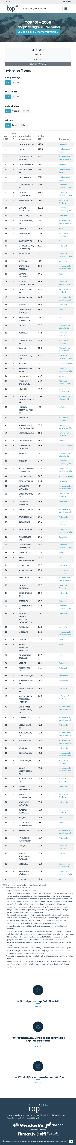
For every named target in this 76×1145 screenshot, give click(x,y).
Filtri (38, 54)
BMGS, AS (23, 453)
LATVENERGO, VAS (26, 144)
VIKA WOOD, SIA (25, 297)
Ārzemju (26, 111)
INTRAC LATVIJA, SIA (25, 734)
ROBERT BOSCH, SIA (25, 669)
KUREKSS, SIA (24, 717)
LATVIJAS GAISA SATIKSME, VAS (25, 546)
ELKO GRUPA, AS (25, 241)
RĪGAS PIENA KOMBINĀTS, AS (25, 319)
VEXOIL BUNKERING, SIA (25, 796)
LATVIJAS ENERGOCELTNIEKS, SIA (26, 399)
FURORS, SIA (23, 627)
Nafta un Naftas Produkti (65, 202)
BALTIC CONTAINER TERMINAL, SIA (26, 470)
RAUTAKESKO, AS (25, 517)
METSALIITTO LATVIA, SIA (24, 488)
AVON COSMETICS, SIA (26, 690)
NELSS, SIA (23, 389)
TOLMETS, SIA (24, 565)
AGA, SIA (22, 817)
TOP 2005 (13, 136)
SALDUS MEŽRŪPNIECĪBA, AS (25, 771)
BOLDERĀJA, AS (25, 740)
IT (59, 241)
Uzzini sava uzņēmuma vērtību (38, 32)
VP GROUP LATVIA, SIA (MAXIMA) (26, 247)
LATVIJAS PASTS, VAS (25, 357)
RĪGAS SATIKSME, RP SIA (25, 370)
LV (6, 2)
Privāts (15, 125)
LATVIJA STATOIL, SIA (25, 291)
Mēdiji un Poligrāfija (63, 780)
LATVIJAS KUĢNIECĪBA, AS (25, 194)
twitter (67, 1)
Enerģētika (63, 144)
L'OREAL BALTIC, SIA (25, 727)
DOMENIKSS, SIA (25, 476)
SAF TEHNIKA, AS (25, 440)
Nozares (38, 59)
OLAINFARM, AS (25, 760)
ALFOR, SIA (23, 261)
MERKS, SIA (23, 864)
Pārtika (61, 317)
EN (9, 2)
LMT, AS (22, 149)
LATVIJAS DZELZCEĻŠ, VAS (25, 209)
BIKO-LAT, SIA (24, 830)
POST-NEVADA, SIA (26, 675)
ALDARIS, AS (23, 333)
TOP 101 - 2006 (38, 50)
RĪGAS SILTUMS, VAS (25, 539)
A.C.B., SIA (22, 348)
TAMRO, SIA (23, 417)
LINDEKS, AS (23, 632)
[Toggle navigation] (65, 8)
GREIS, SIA (23, 845)
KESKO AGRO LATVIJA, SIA (24, 804)
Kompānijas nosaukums (25, 137)
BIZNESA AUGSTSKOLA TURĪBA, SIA (24, 856)
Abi (7, 82)
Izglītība (62, 853)
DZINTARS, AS (24, 639)
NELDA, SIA (23, 748)
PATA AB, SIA (24, 577)
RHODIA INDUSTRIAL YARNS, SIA (23, 647)
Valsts (24, 125)
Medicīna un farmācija (63, 235)
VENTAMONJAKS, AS (25, 607)
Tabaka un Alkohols (63, 334)
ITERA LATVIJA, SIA (26, 481)
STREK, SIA (23, 461)
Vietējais (16, 111)
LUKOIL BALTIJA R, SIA (26, 495)
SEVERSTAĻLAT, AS (26, 552)
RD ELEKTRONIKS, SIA (25, 595)
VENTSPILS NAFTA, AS (26, 186)
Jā (13, 82)
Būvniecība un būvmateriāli (64, 326)
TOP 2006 (5, 137)
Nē (18, 82)
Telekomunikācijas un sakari (66, 150)
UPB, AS (22, 325)
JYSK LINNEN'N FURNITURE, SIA (25, 840)
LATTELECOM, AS (25, 177)
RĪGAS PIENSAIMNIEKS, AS (26, 559)
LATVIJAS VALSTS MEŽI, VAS (25, 158)
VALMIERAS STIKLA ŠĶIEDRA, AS (26, 311)
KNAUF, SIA (23, 228)
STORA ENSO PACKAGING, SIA (25, 824)
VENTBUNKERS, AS (26, 200)
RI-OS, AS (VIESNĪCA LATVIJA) (26, 283)
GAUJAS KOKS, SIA (26, 509)
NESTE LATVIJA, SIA (26, 433)
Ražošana (62, 228)
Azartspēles (63, 261)
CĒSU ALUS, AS (24, 522)
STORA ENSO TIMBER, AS (24, 268)
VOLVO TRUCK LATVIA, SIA (24, 447)
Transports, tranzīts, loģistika (65, 186)
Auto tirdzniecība (66, 363)
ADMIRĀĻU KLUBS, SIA (26, 682)
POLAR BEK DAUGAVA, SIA (24, 383)
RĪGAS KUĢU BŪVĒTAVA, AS (24, 873)
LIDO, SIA (22, 879)
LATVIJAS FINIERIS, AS (26, 222)
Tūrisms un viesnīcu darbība (65, 283)
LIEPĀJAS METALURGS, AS (25, 275)
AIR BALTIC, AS (24, 253)
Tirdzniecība (63, 216)
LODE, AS (22, 663)
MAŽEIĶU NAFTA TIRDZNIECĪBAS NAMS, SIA (25, 699)
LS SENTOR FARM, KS (26, 342)
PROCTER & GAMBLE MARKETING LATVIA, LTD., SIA (25, 618)
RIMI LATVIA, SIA (25, 215)
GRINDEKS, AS (24, 233)
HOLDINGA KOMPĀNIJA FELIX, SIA (26, 410)
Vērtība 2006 (40, 137)
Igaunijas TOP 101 (38, 64)
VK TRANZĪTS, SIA (25, 529)
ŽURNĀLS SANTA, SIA (25, 780)
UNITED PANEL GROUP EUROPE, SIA (25, 710)
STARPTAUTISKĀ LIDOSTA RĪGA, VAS (26, 427)
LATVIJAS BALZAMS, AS (24, 587)
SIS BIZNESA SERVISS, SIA (23, 503)
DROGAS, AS (24, 304)
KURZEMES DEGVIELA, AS (24, 811)
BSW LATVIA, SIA (25, 753)
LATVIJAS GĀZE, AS (26, 164)
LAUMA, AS (23, 376)
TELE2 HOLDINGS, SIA (25, 171)
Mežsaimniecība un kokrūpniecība (65, 158)
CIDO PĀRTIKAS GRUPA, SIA (25, 657)
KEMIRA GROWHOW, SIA (25, 788)
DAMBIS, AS (23, 601)
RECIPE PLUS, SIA (25, 570)
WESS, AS (22, 363)
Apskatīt (38, 1006)
